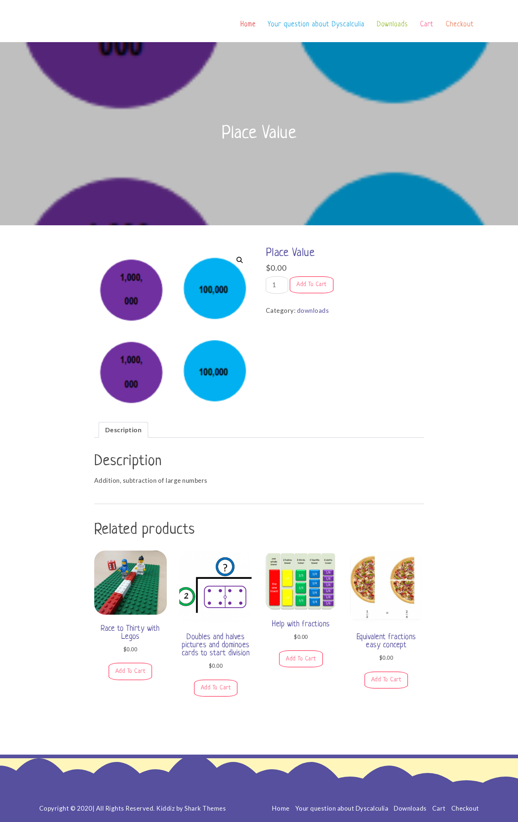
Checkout (460, 25)
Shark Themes (205, 808)
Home (248, 25)
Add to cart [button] (130, 671)
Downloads (392, 25)
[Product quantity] (277, 285)
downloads (313, 310)
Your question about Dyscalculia (316, 25)
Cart (426, 25)
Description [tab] (123, 430)
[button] (239, 260)
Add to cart (312, 284)
